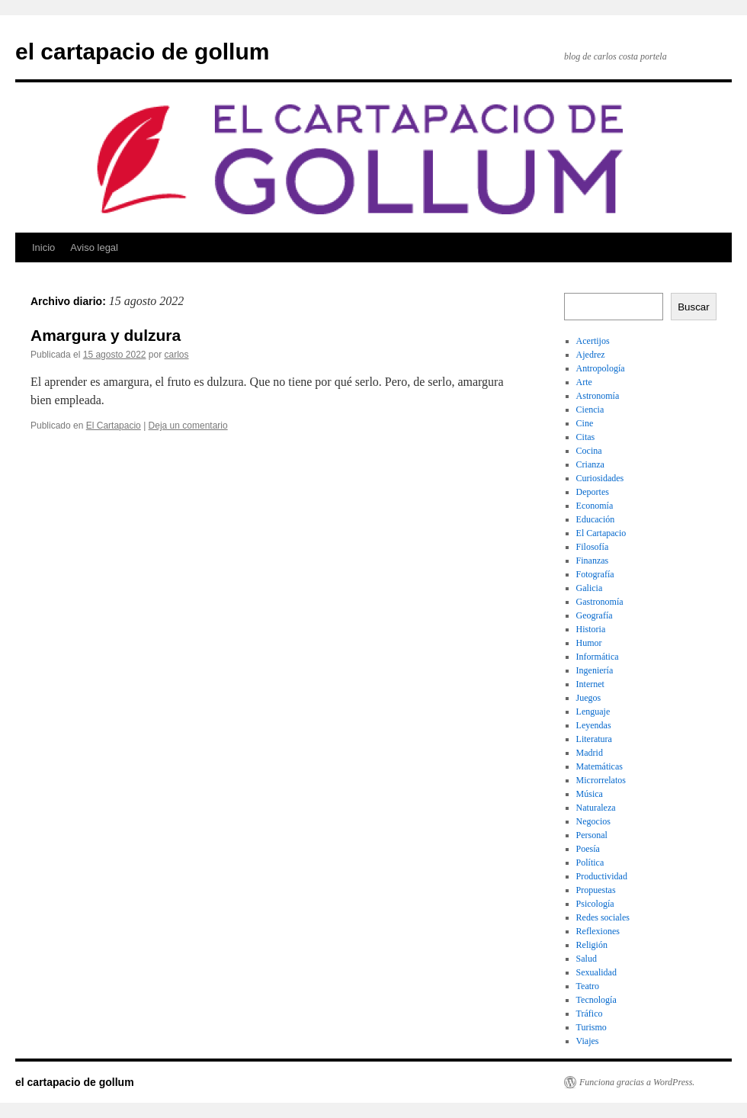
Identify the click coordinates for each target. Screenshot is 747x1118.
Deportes (592, 492)
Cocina (589, 450)
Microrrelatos (601, 780)
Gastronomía (600, 601)
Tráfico (589, 1013)
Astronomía (598, 395)
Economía (595, 505)
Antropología (600, 368)
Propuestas (596, 890)
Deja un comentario (188, 425)
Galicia (589, 588)
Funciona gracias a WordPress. (636, 1082)
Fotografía (595, 574)
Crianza (590, 464)
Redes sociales (603, 917)
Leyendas (593, 725)
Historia (591, 629)
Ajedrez (590, 354)
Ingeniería (595, 670)
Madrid (589, 752)
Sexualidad (596, 972)
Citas (585, 437)
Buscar (693, 307)
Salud (586, 958)
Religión (592, 945)
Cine (585, 423)
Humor (589, 643)
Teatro (587, 986)
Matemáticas (599, 766)
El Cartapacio (113, 425)
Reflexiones (598, 931)
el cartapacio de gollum (142, 51)
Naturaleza (596, 807)
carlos (177, 354)
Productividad (601, 876)
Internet (590, 684)
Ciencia (590, 409)
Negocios (593, 821)
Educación (595, 519)
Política (590, 862)
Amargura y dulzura (105, 335)
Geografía (594, 615)
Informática (597, 656)
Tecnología (596, 999)
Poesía (588, 848)
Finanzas (592, 560)
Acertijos (593, 341)
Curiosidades (600, 478)
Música (589, 794)
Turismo (591, 1027)
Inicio (43, 247)
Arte (584, 382)
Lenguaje (593, 711)
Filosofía (592, 546)
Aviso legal (94, 247)
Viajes (587, 1041)
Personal (592, 835)
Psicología (595, 903)
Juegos (588, 697)
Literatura (594, 739)
